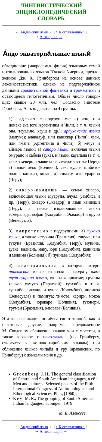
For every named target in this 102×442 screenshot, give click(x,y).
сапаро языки (55, 149)
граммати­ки (85, 90)
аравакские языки (26, 271)
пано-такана (54, 336)
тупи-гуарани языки (28, 277)
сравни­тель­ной (34, 90)
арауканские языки (82, 131)
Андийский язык (34, 32)
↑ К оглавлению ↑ (70, 32)
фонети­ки (59, 90)
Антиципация (51, 36)
